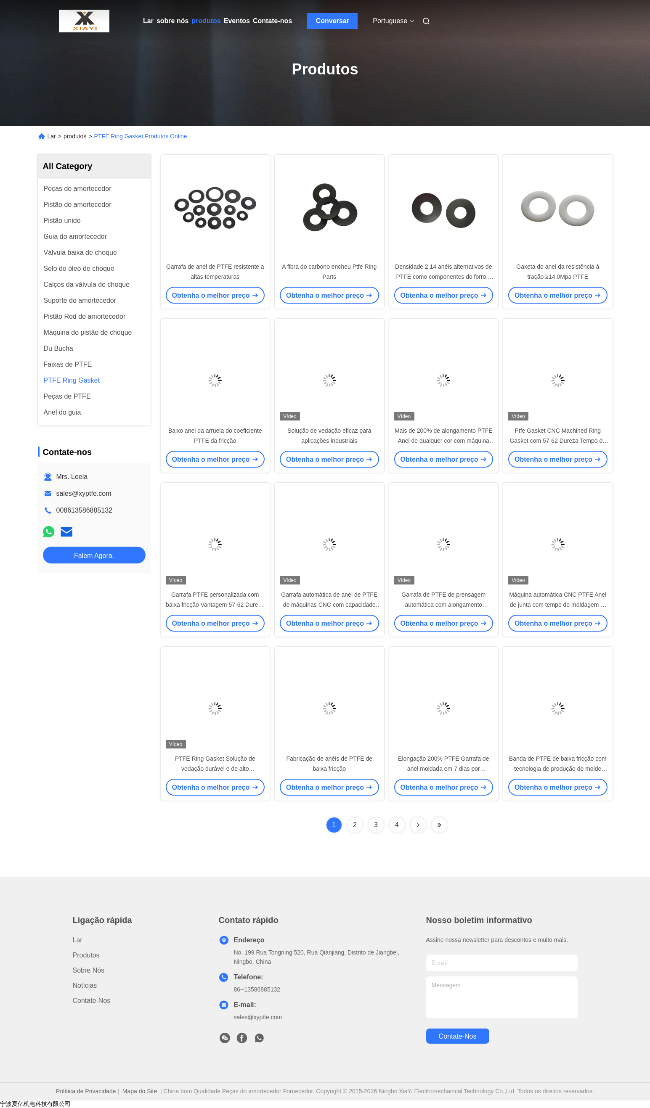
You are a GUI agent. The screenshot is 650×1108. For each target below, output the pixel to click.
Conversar (332, 20)
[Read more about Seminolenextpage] (418, 825)
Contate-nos (272, 20)
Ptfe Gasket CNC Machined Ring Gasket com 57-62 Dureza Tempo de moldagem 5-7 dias (557, 440)
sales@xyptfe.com (83, 493)
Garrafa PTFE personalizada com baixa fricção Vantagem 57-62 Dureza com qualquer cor (215, 604)
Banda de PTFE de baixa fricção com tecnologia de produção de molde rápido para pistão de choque (558, 768)
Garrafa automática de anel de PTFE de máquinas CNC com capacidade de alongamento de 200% (329, 604)
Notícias (85, 985)
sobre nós (172, 20)
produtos (205, 20)
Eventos (237, 20)
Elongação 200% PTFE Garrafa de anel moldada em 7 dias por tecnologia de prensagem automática (443, 768)
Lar (148, 20)
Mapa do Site (139, 1091)
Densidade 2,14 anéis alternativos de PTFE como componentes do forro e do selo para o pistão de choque (443, 276)
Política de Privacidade (86, 1091)
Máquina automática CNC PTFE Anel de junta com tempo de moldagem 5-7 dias (557, 604)
